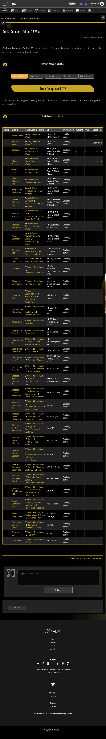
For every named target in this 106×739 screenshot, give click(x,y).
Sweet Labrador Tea (16, 504)
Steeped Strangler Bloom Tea (16, 467)
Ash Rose (32, 333)
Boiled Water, (33, 188)
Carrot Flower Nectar (15, 161)
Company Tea (16, 251)
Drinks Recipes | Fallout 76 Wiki (21, 31)
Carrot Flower (31, 161)
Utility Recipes (86, 76)
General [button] (27, 10)
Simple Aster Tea (17, 341)
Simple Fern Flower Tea (17, 190)
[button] (72, 4)
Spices (28, 457)
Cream (40, 251)
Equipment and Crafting (8, 18)
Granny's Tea (16, 296)
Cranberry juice (16, 269)
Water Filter (30, 144)
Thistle (28, 226)
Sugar (27, 219)
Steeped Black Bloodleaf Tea (16, 380)
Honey (27, 384)
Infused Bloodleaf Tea (16, 202)
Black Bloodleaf (31, 381)
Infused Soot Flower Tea (17, 310)
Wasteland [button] (67, 10)
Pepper (31, 309)
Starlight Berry (31, 236)
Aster (27, 213)
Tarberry (31, 535)
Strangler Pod (33, 477)
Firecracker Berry (32, 216)
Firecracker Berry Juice (17, 282)
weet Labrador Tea (34, 254)
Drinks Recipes (19, 76)
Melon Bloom (33, 391)
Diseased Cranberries (34, 273)
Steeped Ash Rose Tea (17, 368)
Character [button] (40, 10)
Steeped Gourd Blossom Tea (17, 428)
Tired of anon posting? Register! (86, 558)
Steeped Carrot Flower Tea (16, 392)
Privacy (53, 703)
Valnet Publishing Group (62, 714)
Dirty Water (32, 134)
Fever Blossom (34, 416)
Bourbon (31, 525)
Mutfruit (28, 172)
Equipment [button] (53, 10)
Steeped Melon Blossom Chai (15, 454)
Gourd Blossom (34, 371)
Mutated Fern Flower (34, 191)
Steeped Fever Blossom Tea (17, 416)
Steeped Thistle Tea (16, 226)
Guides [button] (80, 10)
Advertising (53, 693)
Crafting (22, 18)
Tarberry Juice (15, 533)
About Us (53, 649)
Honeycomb (30, 505)
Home (53, 639)
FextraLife (38, 714)
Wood (27, 137)
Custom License (56, 672)
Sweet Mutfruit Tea (17, 515)
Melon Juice (17, 322)
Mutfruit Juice (15, 171)
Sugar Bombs (31, 294)
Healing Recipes (53, 76)
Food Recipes (36, 76)
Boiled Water (17, 136)
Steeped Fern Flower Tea (17, 405)
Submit (58, 590)
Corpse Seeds (32, 259)
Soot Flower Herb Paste (17, 358)
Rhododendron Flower (34, 482)
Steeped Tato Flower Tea (17, 491)
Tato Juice (16, 541)
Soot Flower (30, 302)
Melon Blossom (31, 460)
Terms (53, 700)
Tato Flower (33, 490)
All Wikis (53, 642)
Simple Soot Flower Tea (17, 350)
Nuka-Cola (29, 251)
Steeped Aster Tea (16, 214)
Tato (42, 203)
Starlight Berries (32, 315)
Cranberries (30, 299)
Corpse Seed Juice (17, 260)
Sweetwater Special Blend (17, 525)
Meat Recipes (70, 76)
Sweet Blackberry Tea (16, 239)
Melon (30, 323)
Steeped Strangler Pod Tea (16, 478)
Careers (53, 696)
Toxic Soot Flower (35, 360)
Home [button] (15, 10)
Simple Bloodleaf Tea (16, 181)
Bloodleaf (29, 182)
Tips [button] (92, 10)
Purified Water (15, 142)
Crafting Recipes (34, 18)
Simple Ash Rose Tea (17, 331)
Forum (53, 646)
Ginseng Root (31, 203)
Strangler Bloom (34, 467)
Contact (53, 652)
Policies (53, 706)
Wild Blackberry (31, 151)
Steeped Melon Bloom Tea (16, 440)
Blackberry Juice (16, 151)
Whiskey (30, 249)
